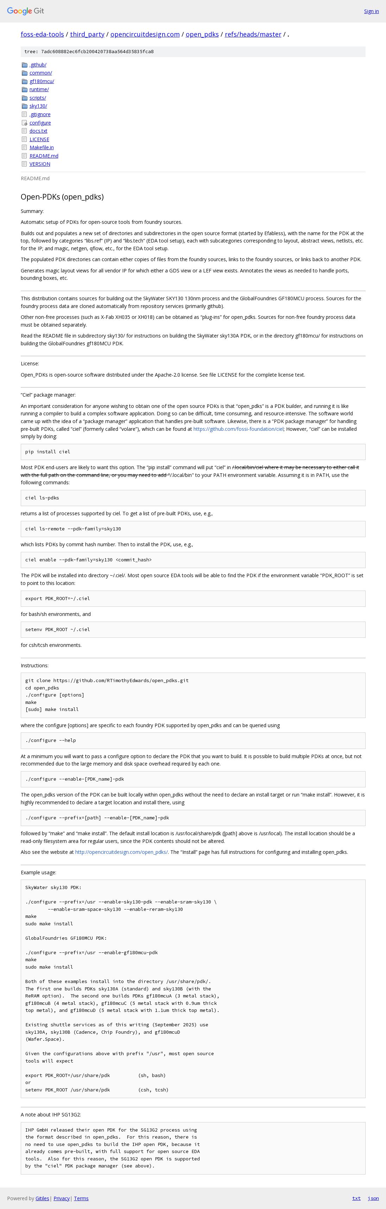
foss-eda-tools (42, 34)
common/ (41, 72)
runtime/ (39, 89)
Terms (81, 1198)
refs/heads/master (253, 34)
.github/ (38, 64)
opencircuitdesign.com (145, 34)
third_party (87, 34)
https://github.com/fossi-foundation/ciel (239, 429)
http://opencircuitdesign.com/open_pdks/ (121, 852)
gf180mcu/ (42, 81)
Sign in (371, 11)
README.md (44, 155)
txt (356, 1198)
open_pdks (202, 34)
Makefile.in (42, 147)
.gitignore (40, 114)
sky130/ (38, 105)
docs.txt (39, 130)
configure (40, 122)
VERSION (40, 163)
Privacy (61, 1198)
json (373, 1198)
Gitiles (42, 1198)
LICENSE (39, 139)
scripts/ (38, 97)
